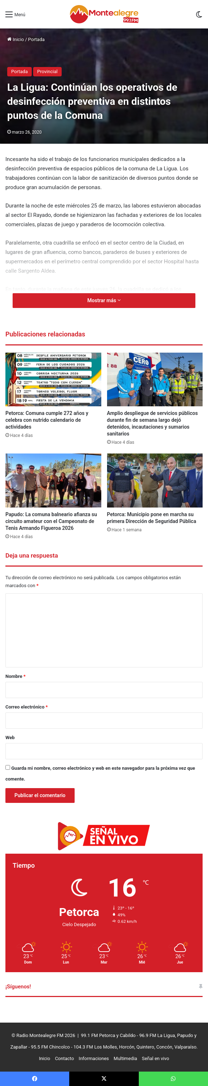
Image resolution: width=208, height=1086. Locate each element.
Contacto (64, 1058)
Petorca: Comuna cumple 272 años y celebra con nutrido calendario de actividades (46, 420)
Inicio (15, 39)
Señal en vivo (155, 1058)
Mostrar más (103, 300)
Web (10, 737)
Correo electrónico (26, 707)
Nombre (15, 676)
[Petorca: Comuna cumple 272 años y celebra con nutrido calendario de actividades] (53, 380)
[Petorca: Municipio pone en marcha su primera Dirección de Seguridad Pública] (155, 480)
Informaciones (94, 1058)
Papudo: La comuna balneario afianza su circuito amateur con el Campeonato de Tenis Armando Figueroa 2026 (51, 521)
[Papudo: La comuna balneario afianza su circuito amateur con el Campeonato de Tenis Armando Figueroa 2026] (53, 480)
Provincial (47, 71)
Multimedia (125, 1058)
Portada (36, 39)
